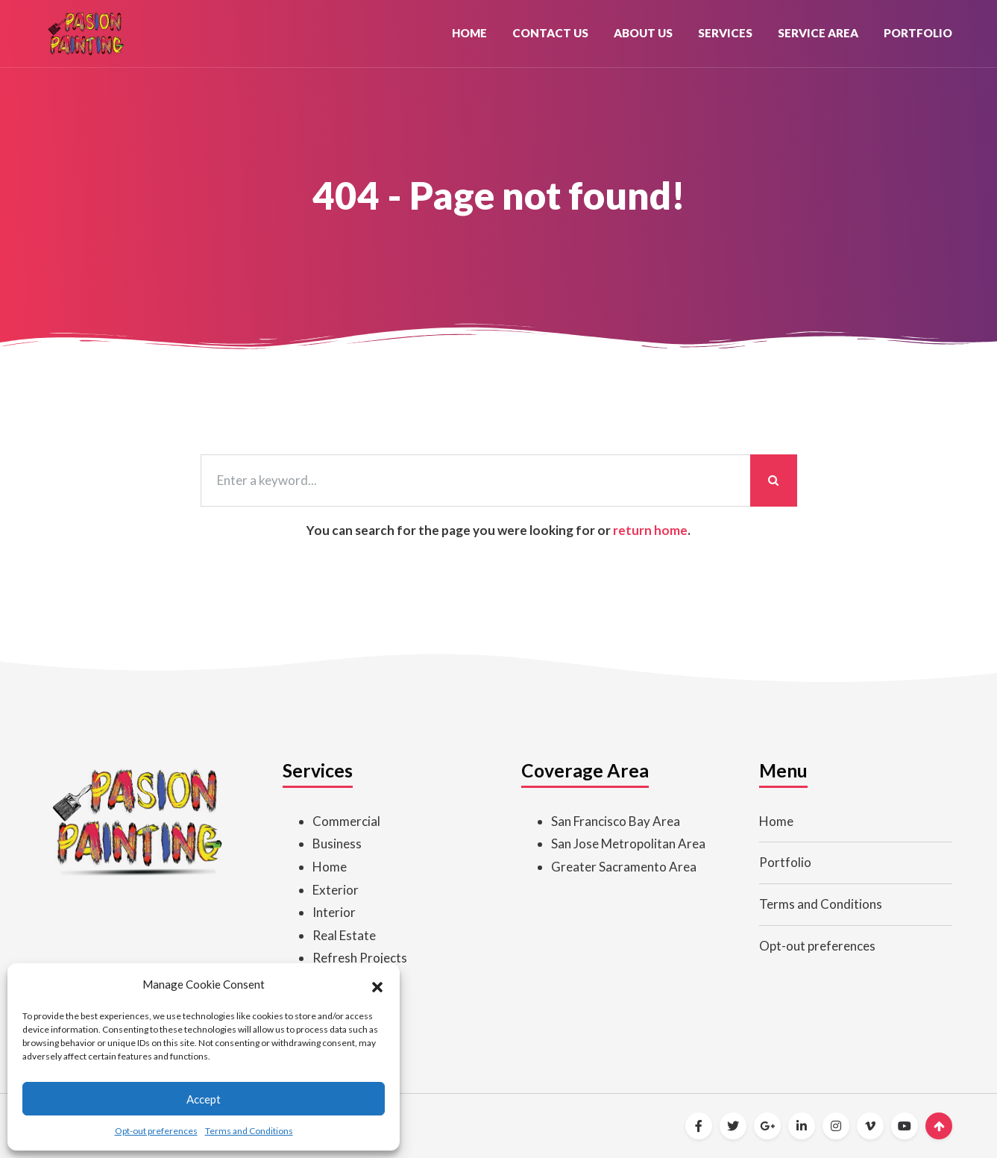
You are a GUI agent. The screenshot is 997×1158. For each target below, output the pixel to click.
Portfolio (918, 33)
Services (725, 33)
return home (650, 530)
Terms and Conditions (249, 1130)
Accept (203, 1099)
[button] (377, 984)
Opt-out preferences (156, 1130)
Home (469, 33)
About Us (643, 33)
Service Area (818, 33)
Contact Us (550, 33)
